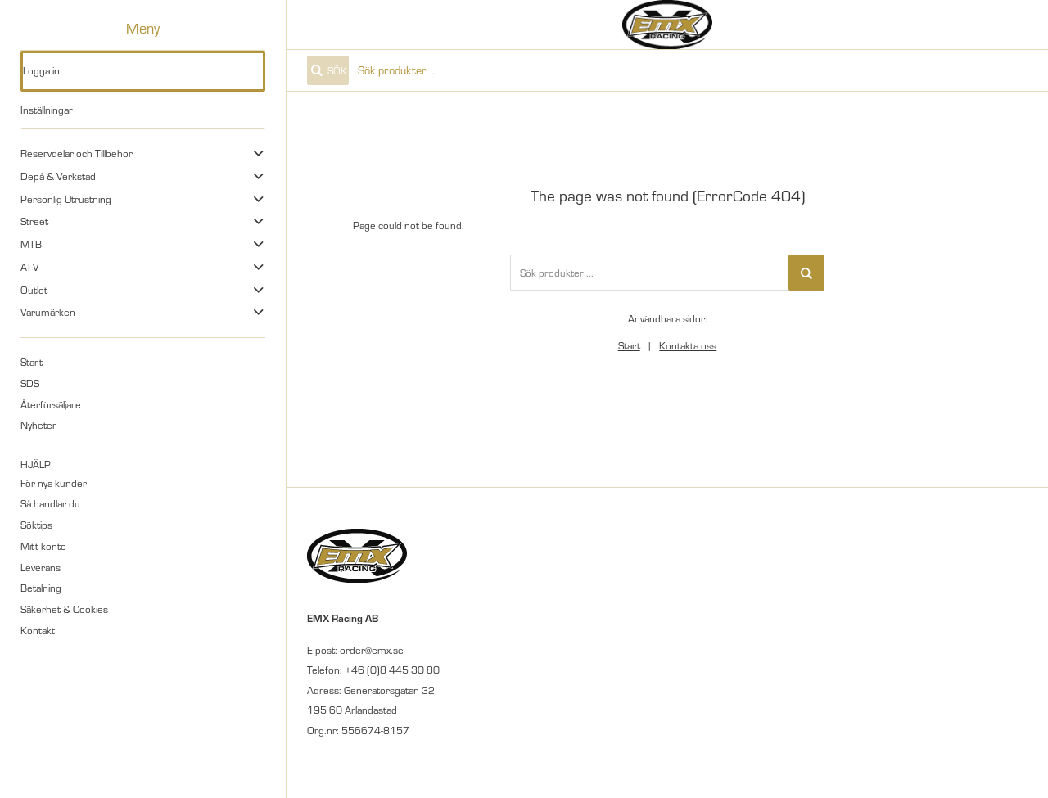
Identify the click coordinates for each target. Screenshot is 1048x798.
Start (31, 361)
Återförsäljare (50, 404)
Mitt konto (43, 545)
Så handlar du (50, 503)
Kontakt (37, 630)
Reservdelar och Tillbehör (76, 153)
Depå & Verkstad (58, 176)
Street (34, 221)
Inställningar (46, 109)
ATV (29, 266)
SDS (29, 383)
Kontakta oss (687, 345)
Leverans (40, 567)
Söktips (36, 524)
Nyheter (38, 424)
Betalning (40, 587)
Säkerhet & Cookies (64, 608)
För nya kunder (53, 482)
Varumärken (47, 311)
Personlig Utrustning (65, 198)
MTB (31, 243)
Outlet (33, 289)
